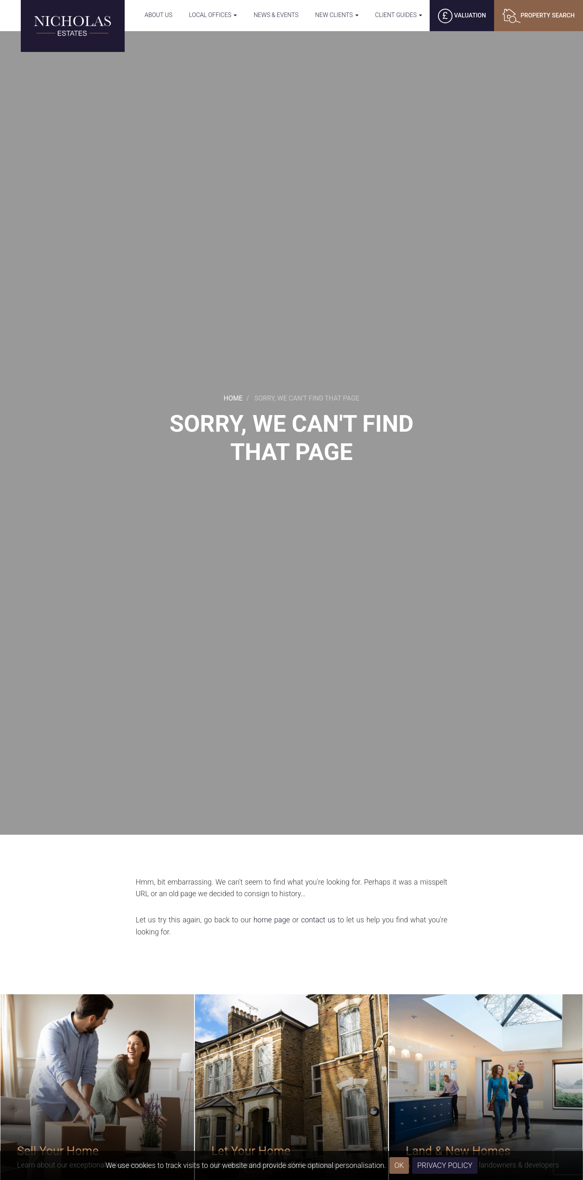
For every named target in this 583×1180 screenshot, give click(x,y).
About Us (158, 15)
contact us (318, 920)
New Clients (336, 15)
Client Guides (399, 15)
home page (271, 920)
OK (399, 1165)
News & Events (275, 15)
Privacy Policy (444, 1165)
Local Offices (213, 15)
